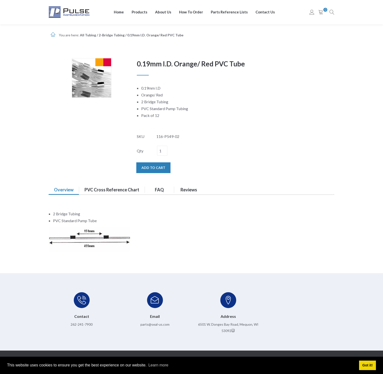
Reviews (189, 189)
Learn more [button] (158, 365)
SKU (140, 136)
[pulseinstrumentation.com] (69, 12)
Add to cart (153, 168)
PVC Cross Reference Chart (112, 189)
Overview (64, 189)
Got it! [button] (367, 365)
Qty (140, 150)
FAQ (159, 189)
